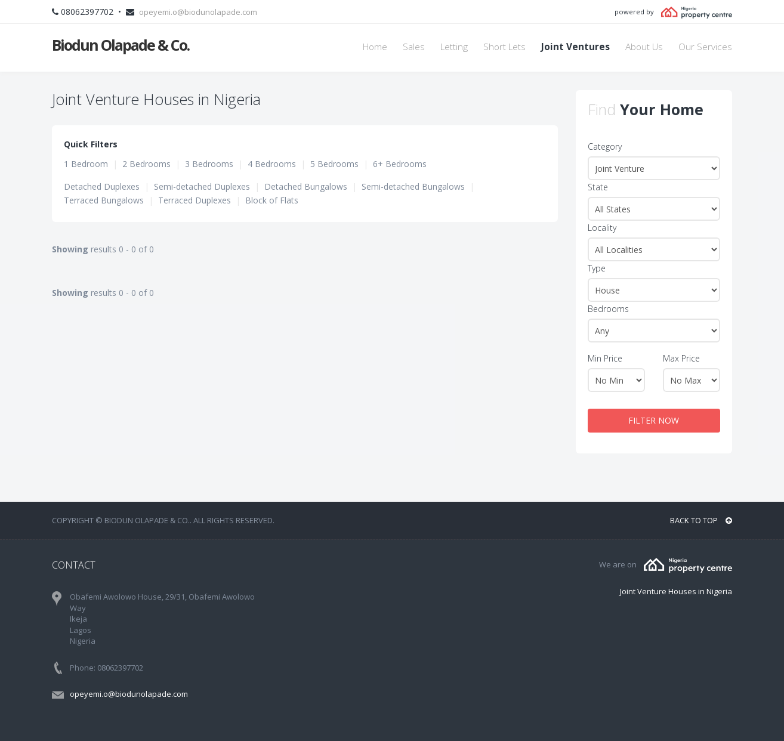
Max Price (681, 358)
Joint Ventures (575, 47)
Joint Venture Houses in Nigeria (676, 591)
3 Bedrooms (209, 163)
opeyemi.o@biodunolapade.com (198, 12)
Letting (454, 47)
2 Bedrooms (146, 163)
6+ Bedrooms (400, 163)
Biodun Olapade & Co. (120, 45)
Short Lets (504, 47)
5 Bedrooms (334, 163)
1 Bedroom (86, 163)
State (598, 187)
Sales (414, 47)
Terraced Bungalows (104, 200)
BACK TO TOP (701, 520)
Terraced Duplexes (194, 200)
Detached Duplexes (102, 186)
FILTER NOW (653, 420)
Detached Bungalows (305, 186)
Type (597, 268)
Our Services (705, 47)
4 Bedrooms (272, 163)
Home (375, 47)
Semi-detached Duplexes (202, 186)
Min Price (605, 358)
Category (605, 146)
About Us (644, 47)
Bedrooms (608, 308)
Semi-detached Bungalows (413, 186)
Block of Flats (271, 200)
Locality (602, 227)
